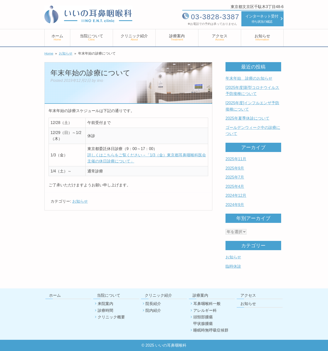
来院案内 (105, 304)
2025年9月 (235, 168)
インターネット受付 (261, 19)
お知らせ (262, 37)
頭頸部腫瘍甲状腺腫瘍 (203, 320)
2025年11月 (236, 159)
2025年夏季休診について (247, 118)
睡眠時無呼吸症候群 (210, 330)
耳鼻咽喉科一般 (207, 304)
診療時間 (105, 310)
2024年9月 (235, 205)
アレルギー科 (205, 310)
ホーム (57, 37)
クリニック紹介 (134, 37)
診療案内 (177, 37)
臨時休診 (233, 266)
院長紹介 (153, 304)
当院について (91, 37)
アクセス (219, 37)
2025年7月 (235, 177)
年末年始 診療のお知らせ (249, 78)
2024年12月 (236, 195)
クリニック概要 (111, 317)
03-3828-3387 (215, 17)
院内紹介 (153, 310)
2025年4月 (235, 186)
